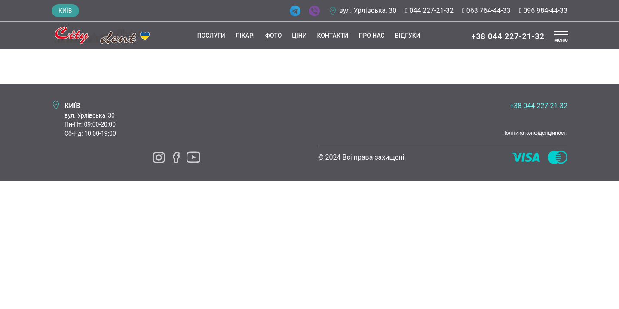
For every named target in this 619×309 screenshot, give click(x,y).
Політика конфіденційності (534, 133)
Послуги (210, 35)
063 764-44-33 (486, 10)
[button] (561, 36)
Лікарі (244, 35)
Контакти (331, 35)
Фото (272, 35)
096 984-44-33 (543, 10)
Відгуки (406, 35)
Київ (65, 10)
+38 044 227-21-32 (507, 36)
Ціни (298, 35)
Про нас (370, 35)
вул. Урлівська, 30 (368, 10)
